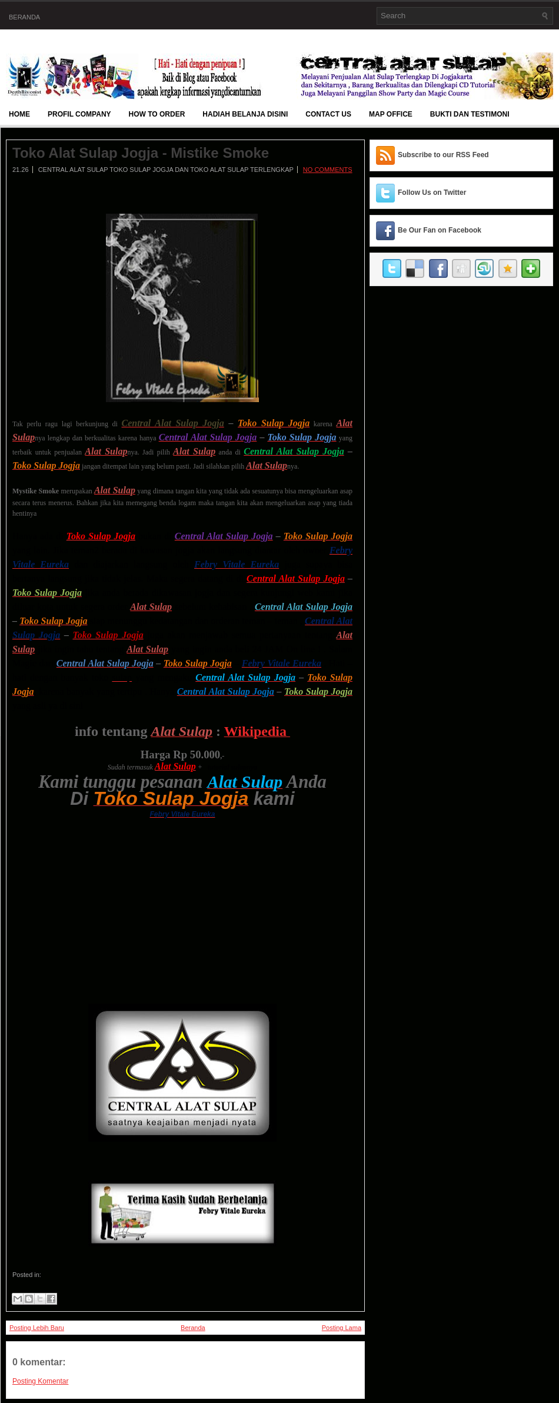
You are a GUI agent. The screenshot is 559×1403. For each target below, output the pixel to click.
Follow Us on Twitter (432, 192)
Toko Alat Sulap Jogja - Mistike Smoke (140, 153)
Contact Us (328, 114)
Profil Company (79, 114)
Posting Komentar (40, 1381)
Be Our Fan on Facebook (439, 230)
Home (19, 114)
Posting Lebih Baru (36, 1327)
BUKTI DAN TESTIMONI (470, 114)
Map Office (390, 114)
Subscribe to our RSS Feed (443, 155)
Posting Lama (341, 1327)
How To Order (157, 114)
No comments (327, 169)
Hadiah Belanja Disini (245, 114)
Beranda (24, 17)
